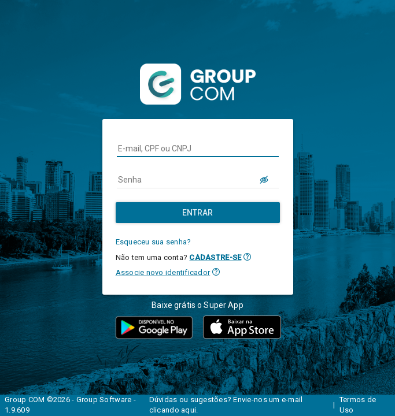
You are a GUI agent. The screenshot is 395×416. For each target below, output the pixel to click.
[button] (247, 257)
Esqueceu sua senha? (153, 241)
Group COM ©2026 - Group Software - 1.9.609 (70, 405)
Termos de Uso (357, 405)
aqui (188, 410)
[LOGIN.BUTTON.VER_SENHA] (264, 179)
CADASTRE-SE (215, 257)
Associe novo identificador (163, 272)
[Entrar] (198, 212)
